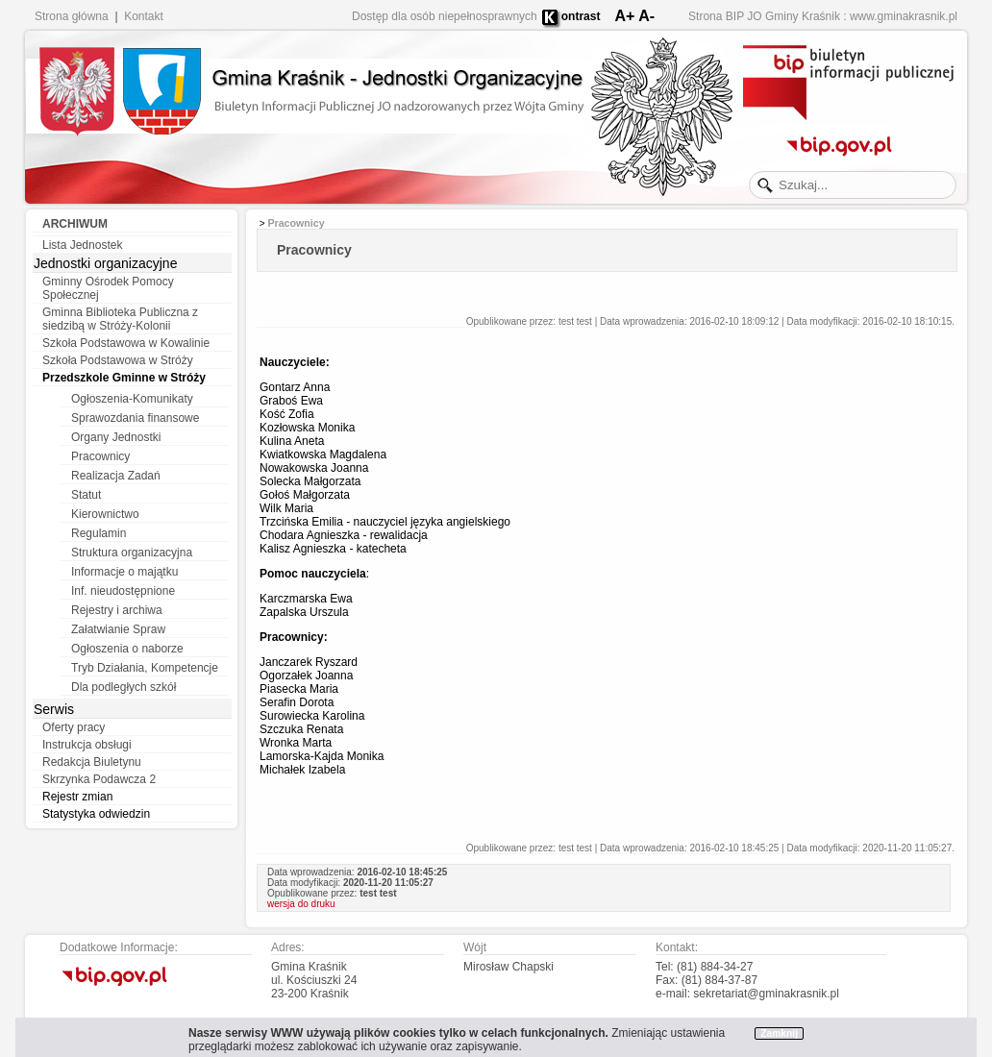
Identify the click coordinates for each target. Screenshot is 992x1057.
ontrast (581, 16)
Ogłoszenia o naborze (127, 648)
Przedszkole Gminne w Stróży (124, 377)
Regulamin (98, 533)
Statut (86, 495)
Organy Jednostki (116, 437)
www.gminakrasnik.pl (903, 16)
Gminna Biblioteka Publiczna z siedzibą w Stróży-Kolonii (120, 319)
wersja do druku (301, 903)
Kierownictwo (105, 514)
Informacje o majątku (124, 571)
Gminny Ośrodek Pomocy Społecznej (108, 288)
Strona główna (72, 16)
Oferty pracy (73, 727)
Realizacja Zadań (116, 475)
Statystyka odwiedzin (96, 814)
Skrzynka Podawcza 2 (99, 779)
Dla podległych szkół (123, 687)
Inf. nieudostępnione (123, 591)
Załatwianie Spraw (118, 629)
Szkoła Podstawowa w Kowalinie (126, 343)
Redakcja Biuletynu (91, 762)
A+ (624, 16)
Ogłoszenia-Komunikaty (132, 399)
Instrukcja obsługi (87, 744)
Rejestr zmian (77, 796)
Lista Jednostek (82, 245)
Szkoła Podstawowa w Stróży (117, 360)
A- (646, 16)
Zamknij (779, 1033)
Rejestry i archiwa (116, 610)
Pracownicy (100, 456)
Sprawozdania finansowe (135, 418)
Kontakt (143, 16)
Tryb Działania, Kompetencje (144, 668)
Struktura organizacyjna (131, 552)
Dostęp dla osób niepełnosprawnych (444, 16)
